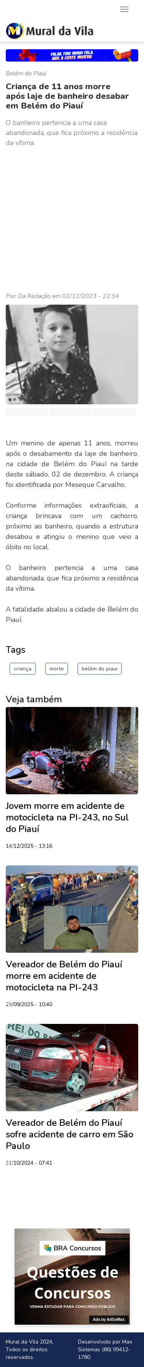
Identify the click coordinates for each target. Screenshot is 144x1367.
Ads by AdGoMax (108, 1319)
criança (22, 668)
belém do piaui (100, 668)
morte (57, 668)
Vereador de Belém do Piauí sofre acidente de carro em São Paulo (69, 1134)
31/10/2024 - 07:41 (29, 1163)
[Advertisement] (72, 220)
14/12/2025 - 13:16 (29, 846)
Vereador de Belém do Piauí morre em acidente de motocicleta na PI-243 (64, 976)
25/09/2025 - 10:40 (29, 1005)
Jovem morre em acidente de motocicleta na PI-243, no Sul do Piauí (67, 817)
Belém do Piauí (26, 73)
